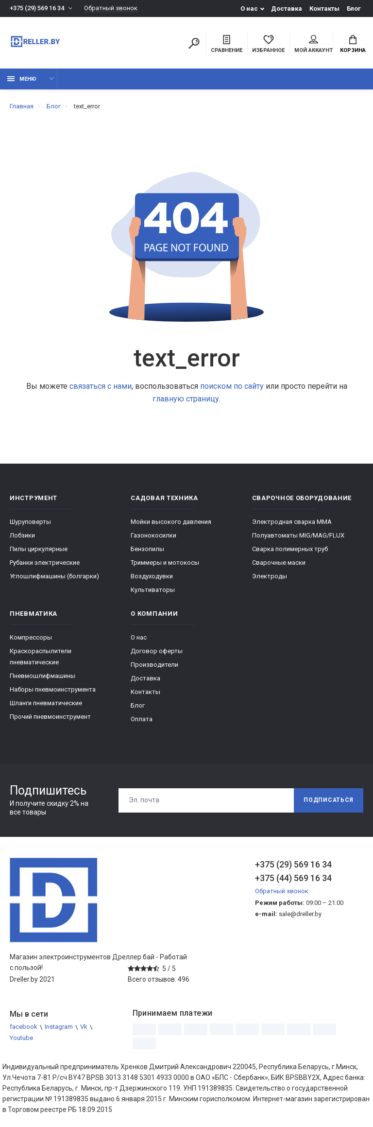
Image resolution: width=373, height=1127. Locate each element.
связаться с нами (100, 386)
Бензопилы (147, 549)
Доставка (286, 8)
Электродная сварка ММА (292, 521)
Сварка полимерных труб (290, 549)
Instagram (59, 1027)
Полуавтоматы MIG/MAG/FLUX (298, 535)
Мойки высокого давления (171, 521)
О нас (249, 8)
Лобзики (22, 535)
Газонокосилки (153, 535)
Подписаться (328, 800)
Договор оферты (157, 651)
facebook (23, 1027)
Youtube (21, 1038)
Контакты (324, 8)
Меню (21, 79)
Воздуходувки (152, 576)
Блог (354, 8)
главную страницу (186, 398)
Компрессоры (31, 637)
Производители (154, 664)
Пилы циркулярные (39, 549)
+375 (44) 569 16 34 (293, 878)
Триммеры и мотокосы (165, 562)
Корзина (353, 44)
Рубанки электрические (45, 562)
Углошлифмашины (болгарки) (54, 576)
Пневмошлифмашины (42, 675)
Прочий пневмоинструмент (50, 716)
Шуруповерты (30, 521)
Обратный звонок (110, 8)
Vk (83, 1027)
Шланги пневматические (46, 703)
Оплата (142, 719)
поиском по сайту (232, 386)
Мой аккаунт (313, 44)
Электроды (269, 576)
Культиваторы (153, 589)
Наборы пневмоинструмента (53, 689)
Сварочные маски (278, 562)
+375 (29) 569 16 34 (37, 8)
